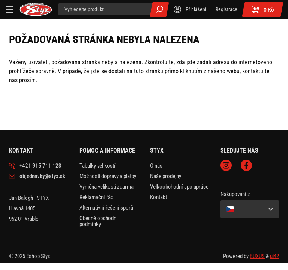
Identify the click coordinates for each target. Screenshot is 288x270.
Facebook (246, 165)
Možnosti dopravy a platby (108, 176)
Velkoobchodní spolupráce (179, 186)
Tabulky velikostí (98, 165)
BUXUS (257, 256)
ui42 (274, 256)
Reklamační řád (96, 197)
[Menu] (10, 9)
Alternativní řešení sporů (106, 207)
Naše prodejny (165, 176)
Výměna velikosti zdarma (107, 186)
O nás (156, 165)
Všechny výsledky (159, 9)
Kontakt (158, 197)
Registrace (226, 9)
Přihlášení (196, 9)
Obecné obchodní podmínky (99, 221)
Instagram (226, 165)
